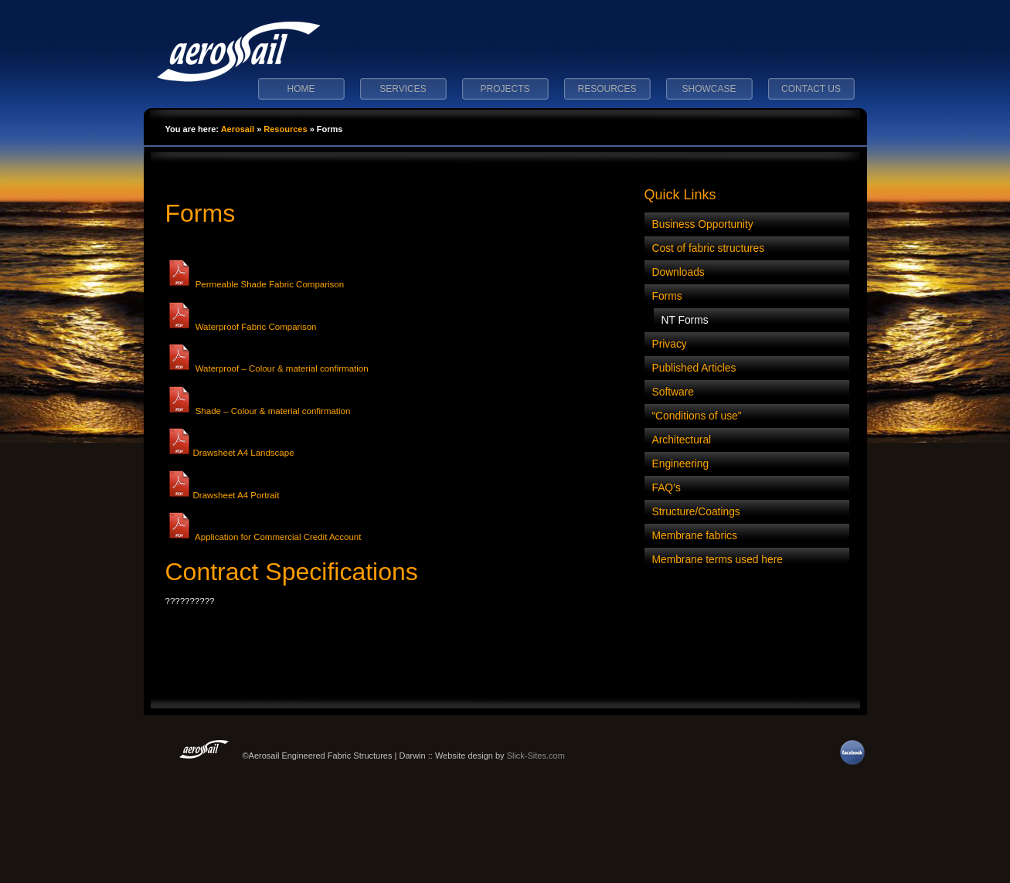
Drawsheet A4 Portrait (222, 495)
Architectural (682, 440)
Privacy (669, 344)
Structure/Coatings (696, 512)
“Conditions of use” (697, 416)
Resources (606, 88)
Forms (200, 213)
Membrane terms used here (717, 559)
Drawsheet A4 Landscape (229, 452)
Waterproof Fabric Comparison (241, 326)
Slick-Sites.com (536, 755)
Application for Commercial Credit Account (263, 537)
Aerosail (237, 129)
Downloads (678, 272)
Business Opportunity (702, 224)
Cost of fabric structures (708, 248)
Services (402, 88)
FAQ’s (666, 488)
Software (673, 392)
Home (301, 88)
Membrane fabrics (694, 536)
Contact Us (811, 88)
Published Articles (694, 368)
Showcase (709, 88)
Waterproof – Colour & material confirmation (267, 368)
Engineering (680, 464)
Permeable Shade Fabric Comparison (255, 284)
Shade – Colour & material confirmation (258, 411)
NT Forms (685, 320)
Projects (504, 88)
